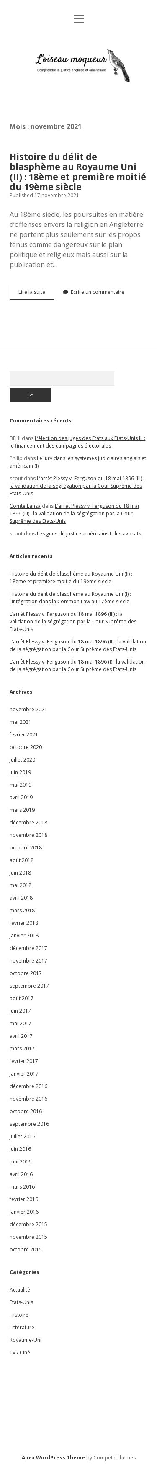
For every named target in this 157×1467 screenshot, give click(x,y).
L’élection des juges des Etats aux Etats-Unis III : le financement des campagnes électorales (77, 442)
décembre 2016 (28, 1086)
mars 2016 (22, 1186)
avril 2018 (21, 897)
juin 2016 (20, 1149)
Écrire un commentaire (97, 292)
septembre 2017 (29, 985)
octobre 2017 (26, 973)
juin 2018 (20, 872)
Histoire (19, 1314)
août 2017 (21, 998)
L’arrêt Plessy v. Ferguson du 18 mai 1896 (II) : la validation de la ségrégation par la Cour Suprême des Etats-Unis (78, 645)
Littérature (22, 1327)
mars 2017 (22, 1048)
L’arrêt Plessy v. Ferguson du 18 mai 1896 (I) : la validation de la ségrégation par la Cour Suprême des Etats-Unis (77, 665)
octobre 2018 (26, 847)
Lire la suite (36, 294)
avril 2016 (21, 1174)
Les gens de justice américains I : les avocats (89, 533)
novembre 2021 (28, 709)
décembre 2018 (28, 822)
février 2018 (24, 923)
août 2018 (21, 860)
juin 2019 (20, 772)
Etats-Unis (21, 1302)
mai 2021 (20, 722)
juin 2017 (20, 1010)
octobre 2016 (26, 1111)
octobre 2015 (26, 1249)
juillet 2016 (22, 1136)
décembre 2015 (28, 1224)
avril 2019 (21, 797)
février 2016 (24, 1199)
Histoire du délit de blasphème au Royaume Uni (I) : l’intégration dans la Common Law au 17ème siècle (70, 597)
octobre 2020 (26, 747)
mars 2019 (22, 809)
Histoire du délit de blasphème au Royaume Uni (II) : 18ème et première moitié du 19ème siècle (78, 172)
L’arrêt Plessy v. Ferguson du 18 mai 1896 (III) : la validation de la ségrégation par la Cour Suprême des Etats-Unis (77, 486)
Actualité (20, 1289)
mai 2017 (20, 1023)
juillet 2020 (22, 759)
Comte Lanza (25, 506)
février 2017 (24, 1061)
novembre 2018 (28, 835)
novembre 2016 (28, 1098)
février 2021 (24, 734)
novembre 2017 (28, 960)
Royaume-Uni (25, 1339)
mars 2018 (22, 910)
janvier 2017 (24, 1073)
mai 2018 (20, 885)
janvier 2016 (24, 1211)
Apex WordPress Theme (53, 1457)
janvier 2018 (24, 935)
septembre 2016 (29, 1123)
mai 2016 (20, 1161)
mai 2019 (20, 784)
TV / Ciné (20, 1352)
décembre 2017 (28, 948)
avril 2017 (21, 1036)
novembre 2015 (28, 1237)
